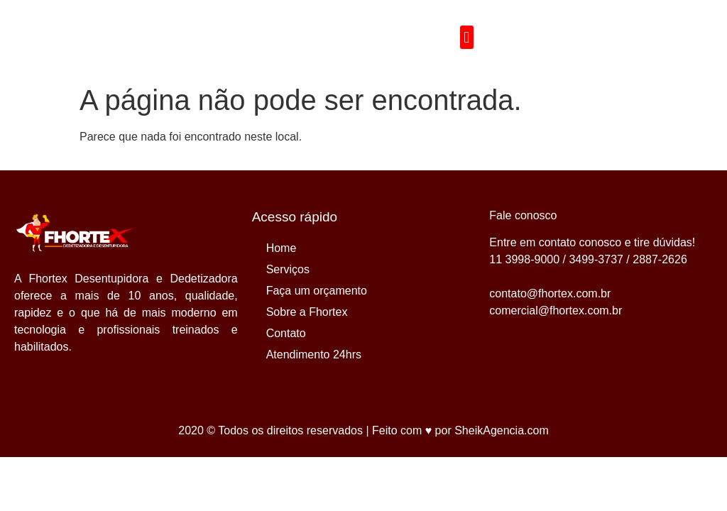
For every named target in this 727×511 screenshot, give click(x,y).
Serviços (288, 269)
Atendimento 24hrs (313, 354)
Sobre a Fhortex (307, 312)
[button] (467, 37)
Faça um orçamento (316, 291)
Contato (286, 333)
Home (281, 248)
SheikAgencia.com (501, 430)
